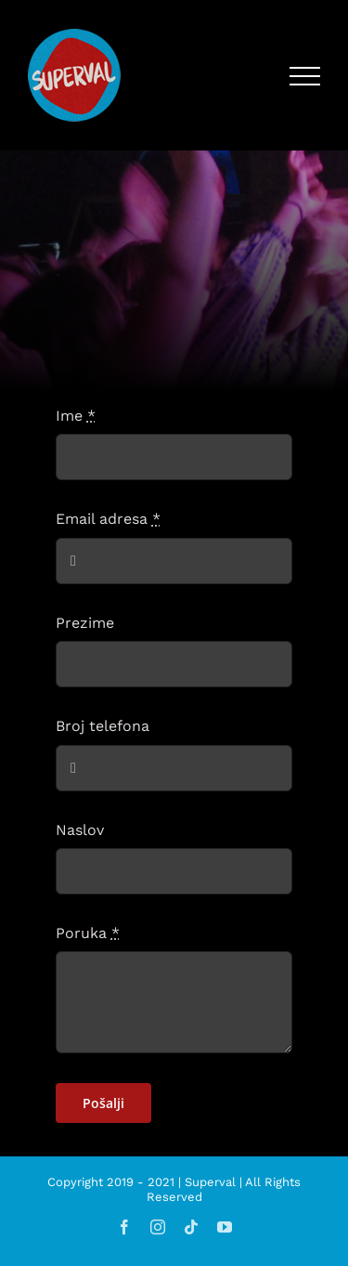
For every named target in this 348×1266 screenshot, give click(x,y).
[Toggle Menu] (305, 76)
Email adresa (108, 519)
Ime (76, 415)
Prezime (85, 623)
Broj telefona (102, 726)
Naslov (80, 830)
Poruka (88, 933)
